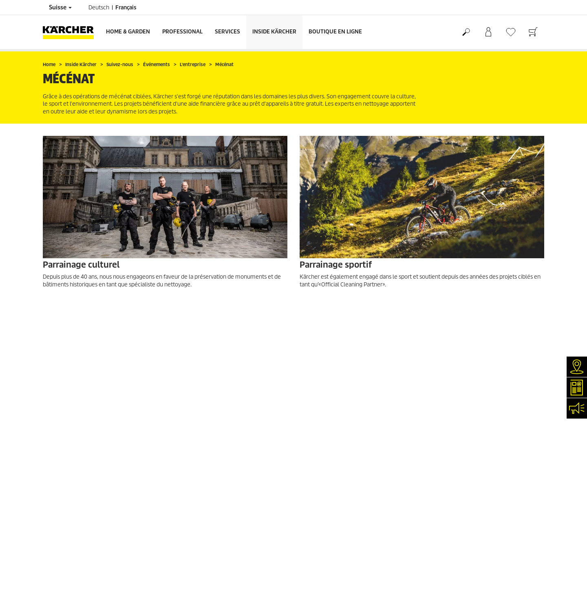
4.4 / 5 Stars (442, 382)
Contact (52, 490)
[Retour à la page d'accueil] (71, 32)
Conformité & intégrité (69, 549)
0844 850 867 (247, 527)
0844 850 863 (246, 498)
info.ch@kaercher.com (215, 551)
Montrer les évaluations (456, 401)
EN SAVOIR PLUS (72, 306)
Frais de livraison (63, 362)
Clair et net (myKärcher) (71, 471)
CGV (48, 411)
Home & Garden (128, 31)
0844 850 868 (238, 508)
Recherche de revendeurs (73, 451)
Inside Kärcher (274, 31)
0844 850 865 (197, 541)
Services (227, 31)
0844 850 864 (225, 517)
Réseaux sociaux (62, 539)
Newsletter (56, 500)
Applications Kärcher (68, 519)
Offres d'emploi (61, 529)
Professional (182, 31)
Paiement (54, 382)
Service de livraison (66, 372)
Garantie (53, 391)
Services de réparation (69, 461)
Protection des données (328, 461)
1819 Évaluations (448, 391)
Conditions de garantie (327, 471)
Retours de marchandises (73, 401)
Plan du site (314, 480)
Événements (58, 510)
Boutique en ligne (335, 31)
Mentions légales (320, 451)
